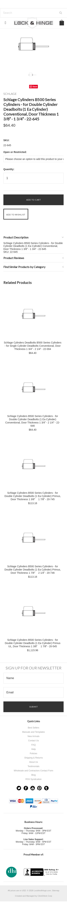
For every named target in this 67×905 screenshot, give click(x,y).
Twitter (19, 788)
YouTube (32, 788)
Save (35, 87)
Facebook (26, 788)
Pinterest (39, 788)
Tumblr (46, 788)
